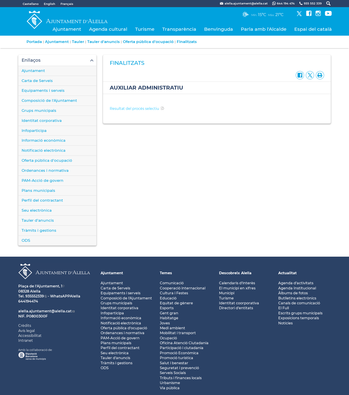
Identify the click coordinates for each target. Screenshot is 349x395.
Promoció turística (176, 358)
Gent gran (169, 313)
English (49, 4)
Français (67, 4)
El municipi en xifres (237, 288)
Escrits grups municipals (300, 313)
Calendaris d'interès (237, 283)
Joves (165, 323)
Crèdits (24, 325)
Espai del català (313, 29)
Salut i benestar (174, 363)
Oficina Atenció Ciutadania (184, 343)
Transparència (179, 29)
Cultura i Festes (174, 293)
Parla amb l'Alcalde (263, 29)
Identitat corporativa (42, 120)
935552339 (34, 296)
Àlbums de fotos (293, 293)
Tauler (78, 41)
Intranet (25, 340)
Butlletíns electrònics (297, 298)
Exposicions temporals (298, 318)
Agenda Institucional (297, 288)
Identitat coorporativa (239, 303)
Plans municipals (38, 190)
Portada (34, 41)
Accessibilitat (30, 336)
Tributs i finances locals (181, 378)
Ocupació (168, 338)
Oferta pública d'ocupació (148, 41)
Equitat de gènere (176, 303)
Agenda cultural (108, 29)
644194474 (28, 301)
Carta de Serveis (37, 80)
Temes (166, 273)
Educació (168, 298)
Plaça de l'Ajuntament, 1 (40, 286)
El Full (283, 308)
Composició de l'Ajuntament (49, 100)
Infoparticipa (34, 130)
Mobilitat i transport (178, 333)
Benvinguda (218, 29)
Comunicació (172, 283)
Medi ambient (172, 328)
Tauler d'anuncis (103, 41)
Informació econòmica (43, 140)
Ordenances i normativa (45, 170)
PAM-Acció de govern (42, 180)
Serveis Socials (173, 373)
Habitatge (169, 318)
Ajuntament (67, 29)
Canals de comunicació (299, 303)
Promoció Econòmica (179, 353)
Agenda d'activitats (295, 283)
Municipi (226, 293)
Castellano (31, 4)
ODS (26, 240)
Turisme (144, 29)
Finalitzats (187, 41)
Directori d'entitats (236, 308)
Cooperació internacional (182, 288)
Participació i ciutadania (181, 348)
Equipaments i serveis (43, 90)
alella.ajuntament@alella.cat (45, 311)
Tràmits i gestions (39, 230)
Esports (167, 308)
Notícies (285, 323)
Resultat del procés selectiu (134, 108)
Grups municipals (39, 110)
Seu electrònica (37, 210)
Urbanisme (170, 383)
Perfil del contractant (42, 200)
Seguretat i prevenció (179, 368)
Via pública (170, 388)
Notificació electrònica (43, 150)
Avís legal (26, 331)
